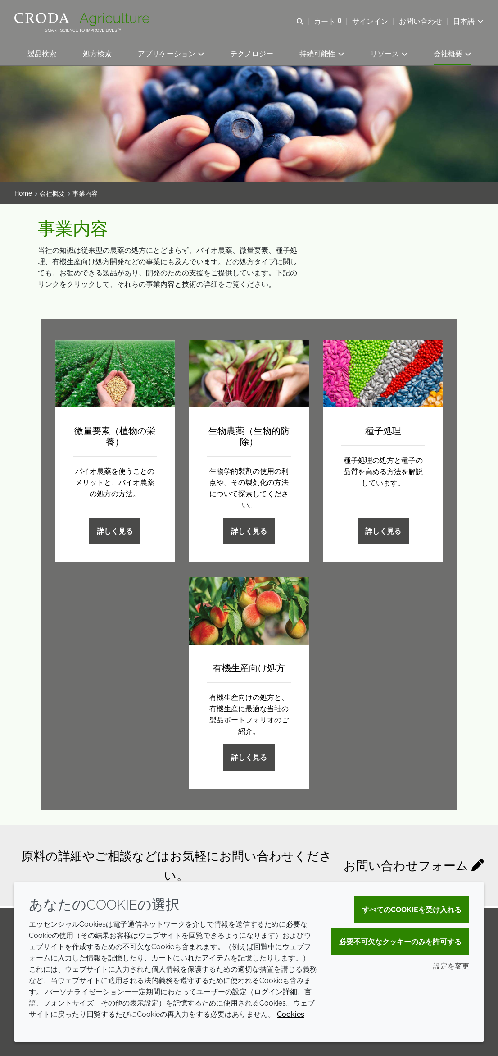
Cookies (290, 1014)
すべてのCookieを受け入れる (412, 909)
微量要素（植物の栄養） (114, 437)
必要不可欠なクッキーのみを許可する (400, 941)
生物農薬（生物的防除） (249, 437)
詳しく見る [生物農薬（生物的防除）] (249, 532)
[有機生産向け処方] (249, 611)
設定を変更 (451, 966)
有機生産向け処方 (249, 668)
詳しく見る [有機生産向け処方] (249, 758)
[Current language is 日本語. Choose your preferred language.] (468, 21)
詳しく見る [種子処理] (383, 532)
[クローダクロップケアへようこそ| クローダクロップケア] (83, 19)
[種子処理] (383, 374)
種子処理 (383, 432)
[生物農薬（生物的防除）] (249, 374)
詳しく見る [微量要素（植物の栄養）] (115, 532)
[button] (41, 54)
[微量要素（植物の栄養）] (115, 374)
